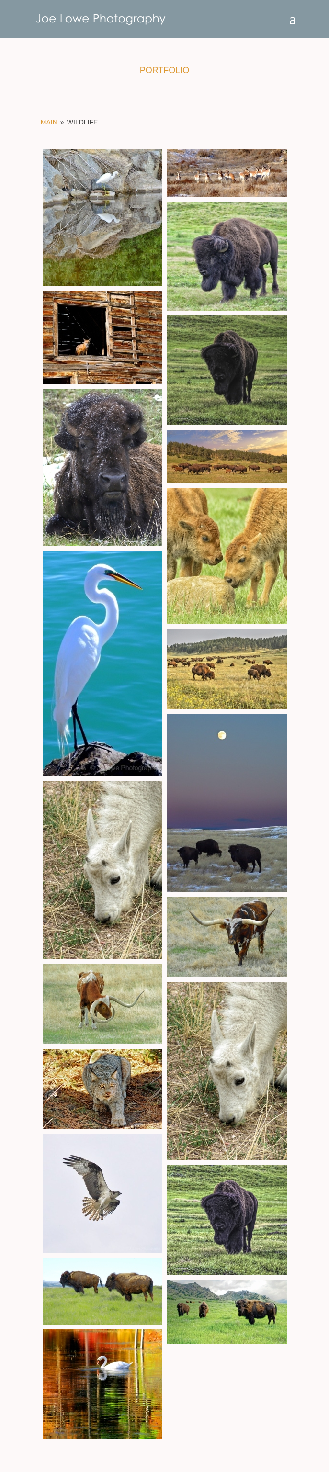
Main (49, 122)
